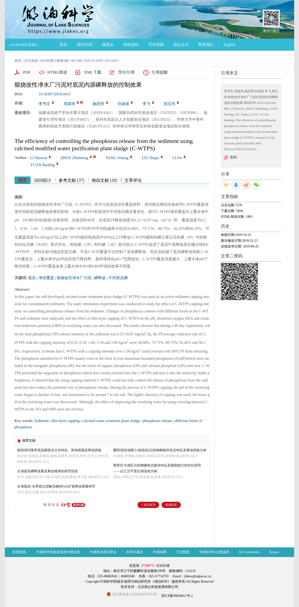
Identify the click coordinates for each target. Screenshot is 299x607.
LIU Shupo (150, 158)
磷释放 (100, 278)
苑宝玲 (169, 104)
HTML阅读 (57, 72)
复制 (233, 157)
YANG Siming (117, 158)
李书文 (44, 104)
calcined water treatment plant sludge (111, 421)
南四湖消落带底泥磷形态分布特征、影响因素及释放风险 (59, 450)
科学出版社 (134, 552)
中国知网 (159, 552)
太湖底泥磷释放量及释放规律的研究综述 (47, 471)
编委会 (108, 44)
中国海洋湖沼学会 (103, 552)
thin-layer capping (65, 421)
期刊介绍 (84, 44)
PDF (26, 72)
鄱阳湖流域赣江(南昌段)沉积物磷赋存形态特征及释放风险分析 (160, 450)
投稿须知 (131, 44)
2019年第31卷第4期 (54, 61)
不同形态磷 (118, 278)
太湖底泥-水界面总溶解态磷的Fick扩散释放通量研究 (56, 486)
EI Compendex (249, 552)
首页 (63, 44)
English (229, 44)
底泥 (32, 278)
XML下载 (92, 72)
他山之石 (181, 44)
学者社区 (171, 505)
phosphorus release (157, 421)
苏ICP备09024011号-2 (176, 596)
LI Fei (177, 158)
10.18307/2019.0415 (54, 94)
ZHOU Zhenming (74, 158)
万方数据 (183, 552)
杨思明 (98, 104)
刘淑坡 (123, 104)
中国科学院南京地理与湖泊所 (58, 552)
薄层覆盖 (46, 278)
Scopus (274, 552)
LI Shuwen (38, 158)
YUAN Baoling (42, 165)
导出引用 (126, 72)
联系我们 (206, 44)
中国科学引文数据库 (214, 552)
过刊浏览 (31, 61)
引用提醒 (159, 72)
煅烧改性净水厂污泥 (74, 278)
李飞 (146, 104)
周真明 (69, 104)
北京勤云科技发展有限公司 (158, 587)
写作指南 (156, 44)
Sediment (41, 421)
